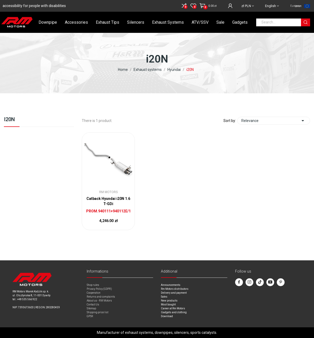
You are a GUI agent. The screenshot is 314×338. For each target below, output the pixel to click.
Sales (164, 296)
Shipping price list (97, 312)
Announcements (170, 285)
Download (167, 316)
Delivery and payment (174, 292)
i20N (9, 119)
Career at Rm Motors (173, 308)
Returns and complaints (101, 296)
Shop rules (93, 285)
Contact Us (93, 304)
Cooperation (94, 292)
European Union (296, 6)
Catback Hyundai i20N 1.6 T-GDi (108, 201)
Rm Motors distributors (175, 288)
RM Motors (108, 192)
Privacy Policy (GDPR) (99, 288)
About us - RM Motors (99, 300)
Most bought (168, 304)
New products (169, 300)
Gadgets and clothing (174, 312)
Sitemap (91, 308)
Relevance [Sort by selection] (273, 121)
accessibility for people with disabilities (34, 6)
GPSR (90, 316)
